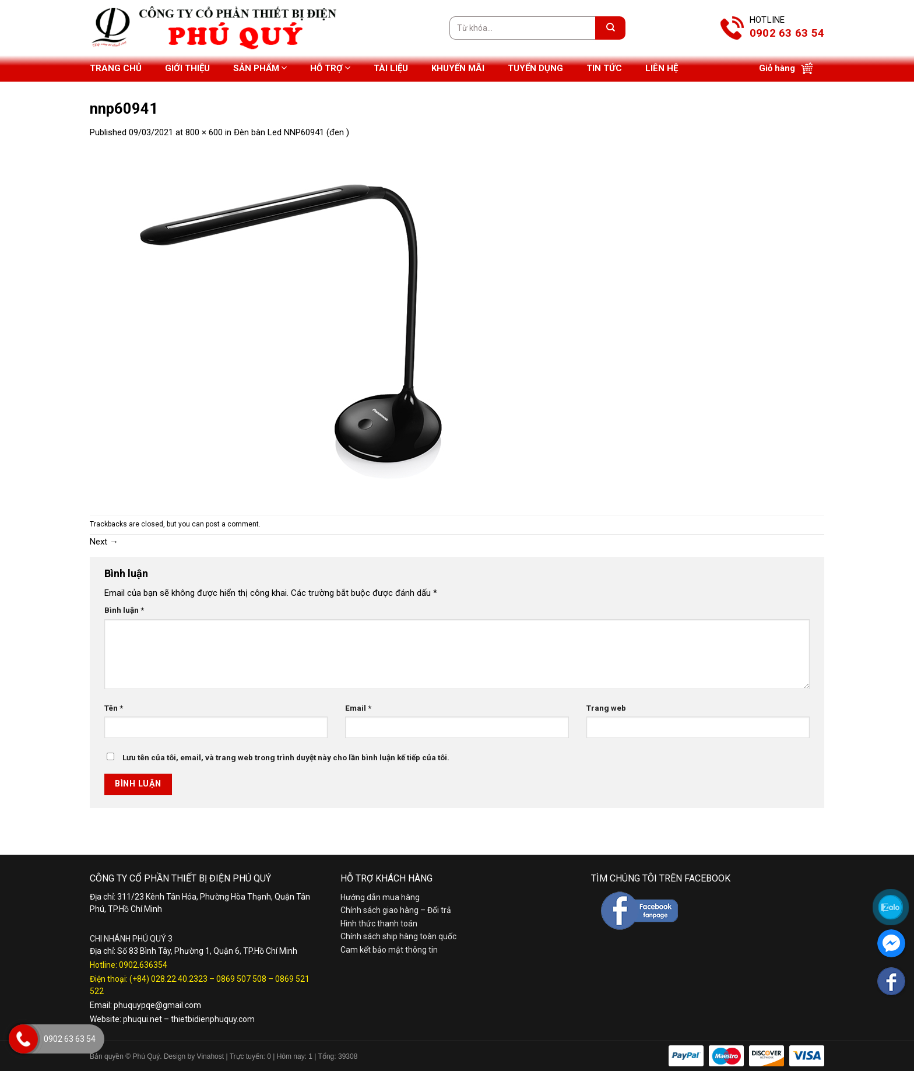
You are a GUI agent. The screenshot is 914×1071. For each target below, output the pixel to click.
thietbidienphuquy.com (213, 1019)
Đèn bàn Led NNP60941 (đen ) (291, 132)
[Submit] (610, 28)
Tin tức (604, 68)
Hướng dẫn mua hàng (380, 897)
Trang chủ (116, 68)
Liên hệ (661, 68)
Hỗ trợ (330, 67)
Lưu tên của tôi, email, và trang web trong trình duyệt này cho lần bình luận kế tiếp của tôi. (285, 757)
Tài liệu (391, 68)
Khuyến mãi (457, 68)
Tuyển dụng (535, 68)
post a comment (232, 524)
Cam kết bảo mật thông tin (389, 949)
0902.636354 (143, 965)
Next (104, 541)
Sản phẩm (260, 67)
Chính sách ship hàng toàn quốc (398, 936)
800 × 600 (204, 132)
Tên (113, 707)
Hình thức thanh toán (378, 923)
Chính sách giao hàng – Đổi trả (395, 910)
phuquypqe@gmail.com (157, 1005)
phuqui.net (142, 1019)
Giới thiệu (187, 68)
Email (358, 707)
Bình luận (124, 609)
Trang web (606, 707)
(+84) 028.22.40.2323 (168, 979)
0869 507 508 (241, 979)
